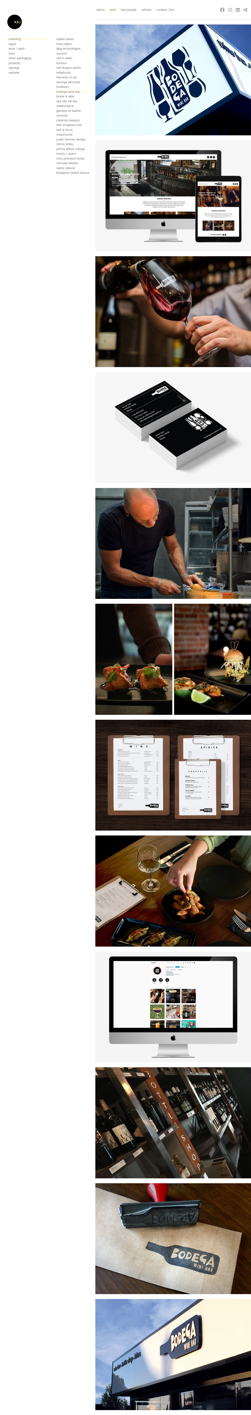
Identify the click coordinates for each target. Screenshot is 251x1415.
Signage (14, 68)
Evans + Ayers (66, 153)
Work (113, 10)
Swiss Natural (65, 168)
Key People (129, 10)
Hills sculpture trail (69, 125)
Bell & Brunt (64, 130)
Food (12, 53)
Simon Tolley (64, 144)
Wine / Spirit (17, 48)
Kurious (61, 63)
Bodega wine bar (68, 91)
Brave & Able (65, 96)
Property (14, 63)
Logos (12, 44)
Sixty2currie (64, 134)
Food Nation (64, 44)
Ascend (61, 53)
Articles (146, 10)
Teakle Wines (65, 39)
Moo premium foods (70, 158)
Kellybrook (63, 72)
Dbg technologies (68, 48)
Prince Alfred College (70, 149)
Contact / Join (165, 10)
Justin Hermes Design (71, 139)
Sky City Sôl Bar (66, 101)
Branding (15, 39)
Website (14, 72)
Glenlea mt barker (68, 111)
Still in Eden (64, 58)
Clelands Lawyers (68, 120)
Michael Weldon (67, 163)
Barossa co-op (66, 77)
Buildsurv (62, 87)
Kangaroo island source (72, 172)
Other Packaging (20, 58)
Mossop (62, 115)
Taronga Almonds (68, 82)
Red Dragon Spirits (68, 68)
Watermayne (65, 106)
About (101, 10)
